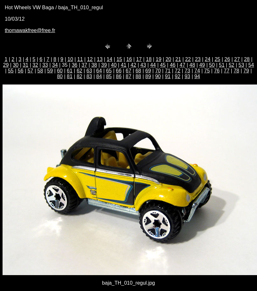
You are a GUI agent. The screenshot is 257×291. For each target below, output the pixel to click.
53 (241, 65)
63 (89, 70)
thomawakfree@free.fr (30, 30)
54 (251, 65)
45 (163, 65)
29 (6, 65)
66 (119, 70)
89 (148, 76)
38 (94, 65)
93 (187, 76)
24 (208, 59)
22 (188, 59)
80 (60, 76)
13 (100, 59)
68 (138, 70)
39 (104, 65)
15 (119, 59)
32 (35, 65)
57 (30, 70)
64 (99, 70)
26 (227, 59)
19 (159, 59)
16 (129, 59)
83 (89, 76)
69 (148, 70)
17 (139, 59)
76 (217, 70)
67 (128, 70)
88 (138, 76)
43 (143, 65)
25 (217, 59)
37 (84, 65)
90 (158, 76)
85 (109, 76)
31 (25, 65)
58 (40, 70)
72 (177, 70)
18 (149, 59)
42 (133, 65)
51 (222, 65)
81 (70, 76)
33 (45, 65)
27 (237, 59)
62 (79, 70)
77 (227, 70)
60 (60, 70)
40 (114, 65)
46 (173, 65)
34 (55, 65)
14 (109, 59)
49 (202, 65)
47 (182, 65)
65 (109, 70)
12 (90, 59)
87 (128, 76)
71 (167, 70)
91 (167, 76)
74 (197, 70)
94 (197, 76)
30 (15, 65)
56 (21, 70)
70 (158, 70)
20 (168, 59)
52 (231, 65)
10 (70, 59)
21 (178, 59)
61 (70, 70)
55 (11, 70)
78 (236, 70)
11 (80, 59)
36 (74, 65)
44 (153, 65)
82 (79, 76)
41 (124, 65)
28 (247, 59)
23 (198, 59)
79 (246, 70)
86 (119, 76)
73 (187, 70)
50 (212, 65)
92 (177, 76)
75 (207, 70)
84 (99, 76)
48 (192, 65)
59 (50, 70)
